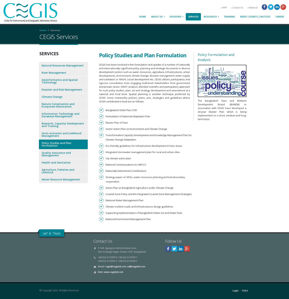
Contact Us (237, 7)
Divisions (175, 16)
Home (142, 16)
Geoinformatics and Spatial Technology (60, 81)
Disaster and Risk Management (62, 89)
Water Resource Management (61, 179)
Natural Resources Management (63, 65)
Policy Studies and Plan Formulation (56, 144)
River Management (54, 72)
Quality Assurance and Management (56, 154)
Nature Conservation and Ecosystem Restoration (58, 105)
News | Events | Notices (255, 16)
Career (279, 16)
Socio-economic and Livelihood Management (61, 134)
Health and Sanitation (56, 162)
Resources (210, 16)
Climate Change (52, 97)
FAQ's (245, 290)
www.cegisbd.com (113, 271)
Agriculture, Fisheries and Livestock (58, 171)
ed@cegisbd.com (136, 266)
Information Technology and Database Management (60, 115)
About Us (157, 16)
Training (229, 16)
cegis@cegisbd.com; (116, 266)
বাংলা (224, 7)
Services (193, 16)
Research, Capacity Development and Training (63, 125)
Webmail (252, 7)
